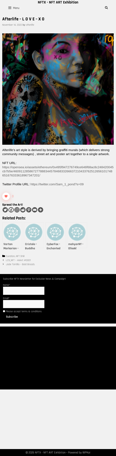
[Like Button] (6, 196)
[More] (40, 209)
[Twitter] (5, 209)
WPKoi (86, 452)
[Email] (34, 209)
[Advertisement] (58, 358)
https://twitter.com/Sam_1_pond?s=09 (57, 184)
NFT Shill (20, 256)
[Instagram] (17, 209)
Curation (10, 256)
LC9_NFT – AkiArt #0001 (18, 260)
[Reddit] (23, 209)
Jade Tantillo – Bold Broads (20, 264)
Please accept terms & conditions (22, 311)
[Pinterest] (28, 209)
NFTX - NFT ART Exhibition (58, 2)
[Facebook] (11, 209)
